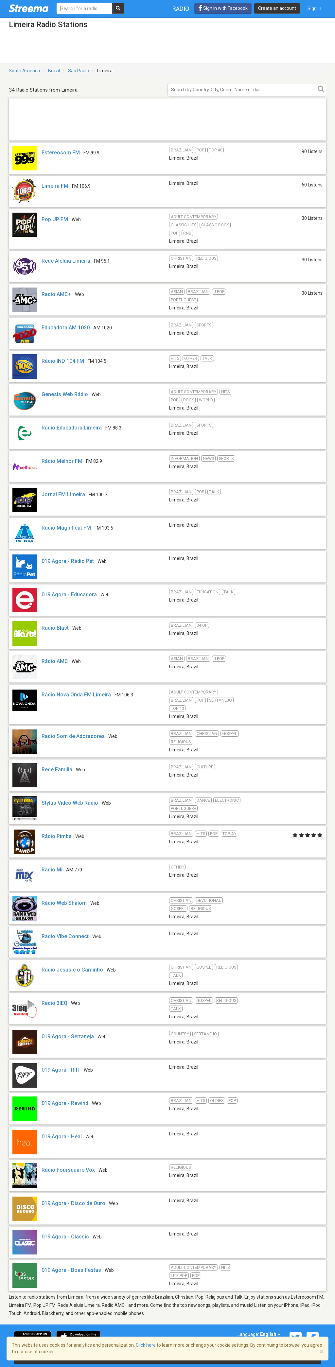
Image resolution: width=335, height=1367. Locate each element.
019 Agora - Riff (61, 1070)
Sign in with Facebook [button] (223, 8)
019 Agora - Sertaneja (68, 1036)
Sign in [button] (314, 8)
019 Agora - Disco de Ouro (73, 1203)
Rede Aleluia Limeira (66, 261)
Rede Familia (57, 769)
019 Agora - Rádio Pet (68, 561)
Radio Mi (52, 870)
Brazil (54, 70)
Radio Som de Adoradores (73, 736)
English (270, 1334)
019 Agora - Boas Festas (71, 1270)
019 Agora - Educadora (69, 594)
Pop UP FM (55, 219)
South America (24, 70)
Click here (146, 1345)
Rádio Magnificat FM (66, 528)
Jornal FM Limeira (63, 494)
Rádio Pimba (57, 836)
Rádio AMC (55, 661)
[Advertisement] (167, 140)
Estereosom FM (61, 152)
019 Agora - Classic (65, 1237)
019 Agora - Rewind (65, 1103)
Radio (180, 8)
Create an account (277, 8)
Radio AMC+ (56, 294)
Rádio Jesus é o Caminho (72, 970)
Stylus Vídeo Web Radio (70, 803)
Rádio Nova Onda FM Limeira (76, 695)
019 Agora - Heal (62, 1136)
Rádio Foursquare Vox (68, 1170)
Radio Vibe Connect (65, 936)
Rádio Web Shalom (64, 903)
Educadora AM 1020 (66, 327)
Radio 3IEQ (54, 1003)
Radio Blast (55, 628)
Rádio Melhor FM (62, 461)
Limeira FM (55, 186)
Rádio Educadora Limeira (72, 428)
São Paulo (78, 70)
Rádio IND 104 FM (63, 361)
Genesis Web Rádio (65, 394)
